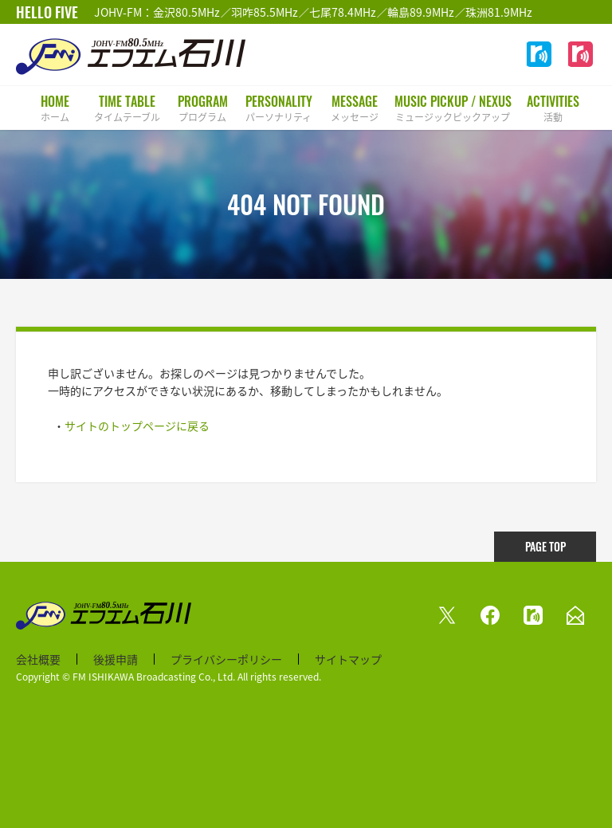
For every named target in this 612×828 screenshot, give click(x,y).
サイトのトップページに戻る (137, 426)
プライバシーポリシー (226, 659)
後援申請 (115, 659)
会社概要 (38, 659)
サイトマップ (348, 659)
